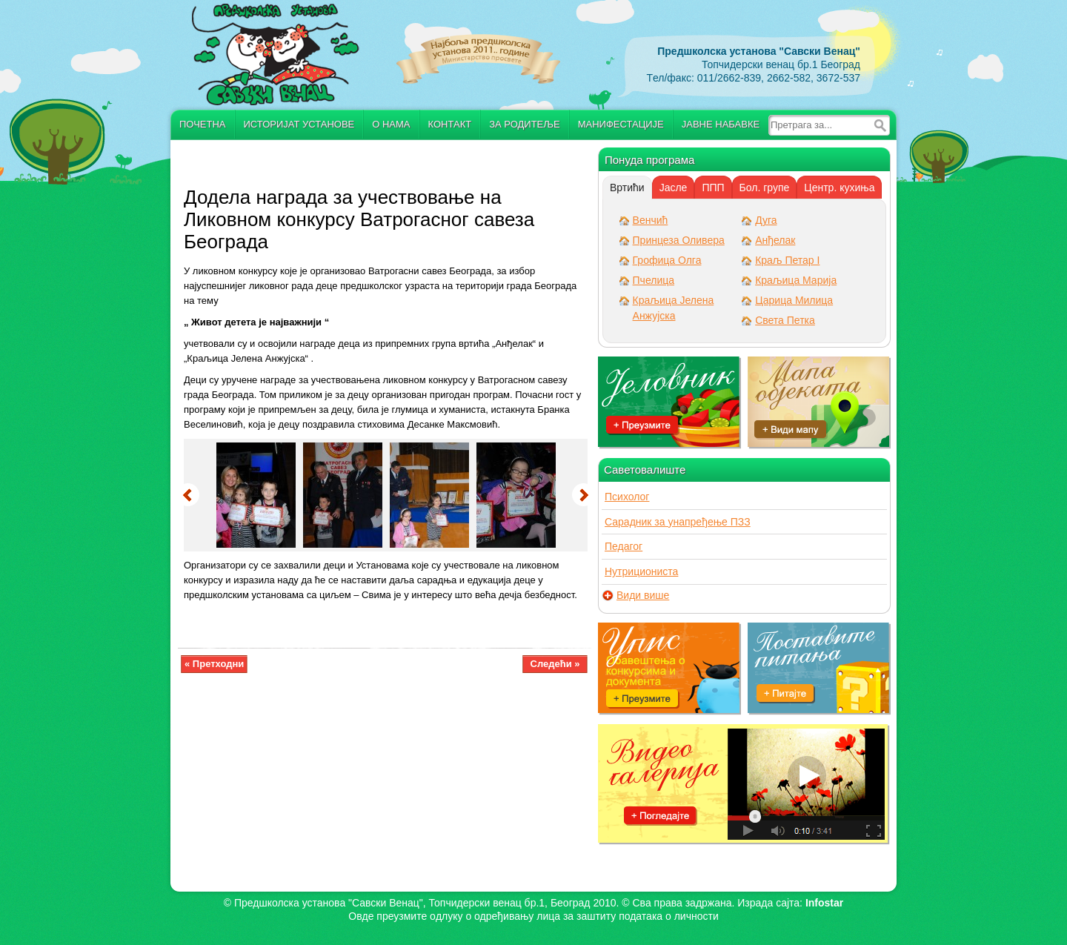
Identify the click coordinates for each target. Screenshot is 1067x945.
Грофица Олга (667, 260)
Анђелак (775, 240)
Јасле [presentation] (673, 187)
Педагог (623, 546)
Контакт (450, 124)
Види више (642, 595)
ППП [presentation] (713, 187)
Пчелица (653, 280)
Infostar (824, 903)
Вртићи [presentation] (627, 187)
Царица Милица (794, 300)
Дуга (766, 220)
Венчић (650, 220)
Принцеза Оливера (679, 240)
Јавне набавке (720, 124)
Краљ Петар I (787, 260)
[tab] (627, 187)
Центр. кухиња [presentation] (839, 187)
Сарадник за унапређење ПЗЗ (678, 522)
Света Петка (785, 320)
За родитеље (524, 124)
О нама (391, 124)
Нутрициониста (641, 571)
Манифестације (621, 124)
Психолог (627, 497)
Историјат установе (299, 124)
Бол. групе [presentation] (764, 187)
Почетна (202, 124)
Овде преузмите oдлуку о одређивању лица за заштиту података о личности (533, 916)
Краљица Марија (796, 280)
